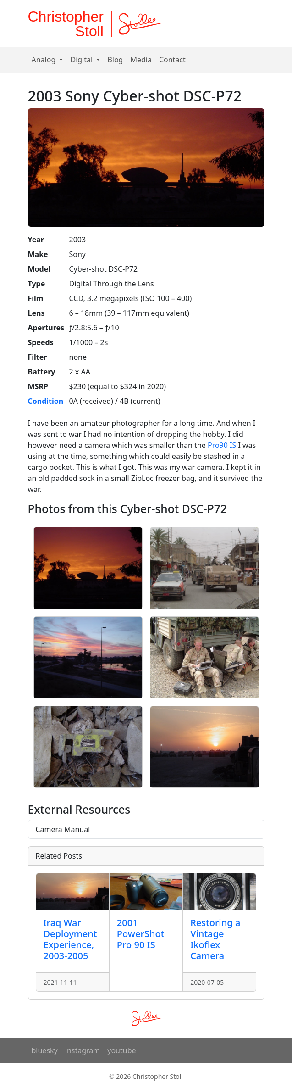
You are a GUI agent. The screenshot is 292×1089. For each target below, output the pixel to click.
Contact (172, 60)
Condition (46, 401)
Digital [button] (82, 60)
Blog (115, 60)
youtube (121, 1050)
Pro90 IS (222, 445)
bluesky (45, 1050)
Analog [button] (45, 60)
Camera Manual (63, 829)
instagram (82, 1050)
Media (140, 60)
